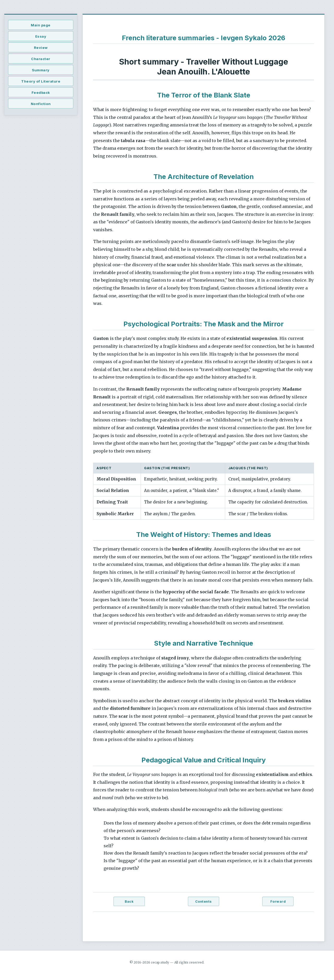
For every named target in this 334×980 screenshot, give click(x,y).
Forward (278, 901)
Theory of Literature (40, 81)
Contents (203, 901)
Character (40, 59)
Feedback (41, 92)
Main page (41, 25)
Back (129, 901)
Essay (40, 36)
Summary (41, 70)
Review (41, 47)
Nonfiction (41, 104)
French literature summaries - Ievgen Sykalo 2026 (203, 38)
